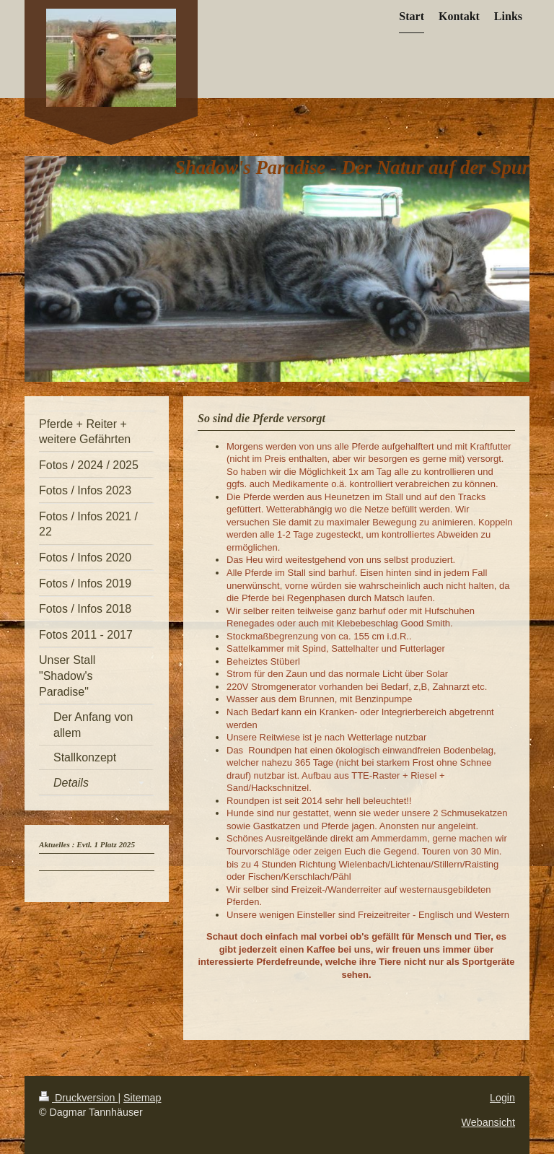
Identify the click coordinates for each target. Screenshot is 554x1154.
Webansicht (488, 1122)
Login (502, 1097)
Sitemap (142, 1097)
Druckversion (78, 1097)
